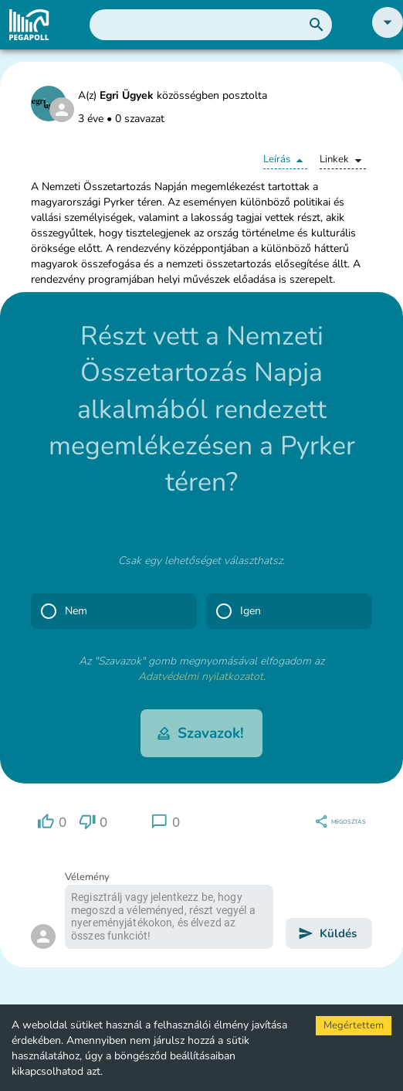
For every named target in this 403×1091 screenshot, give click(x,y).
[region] (52, 821)
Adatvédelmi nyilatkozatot (200, 676)
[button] (387, 34)
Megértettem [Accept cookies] (353, 1025)
